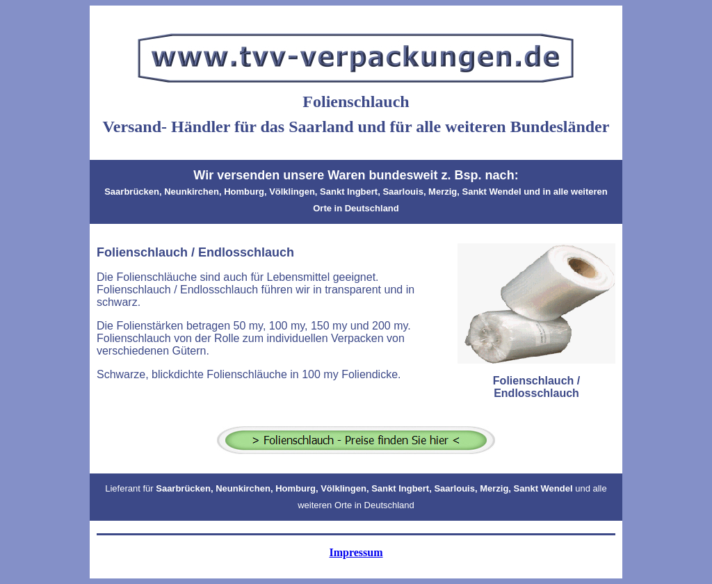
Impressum (355, 552)
